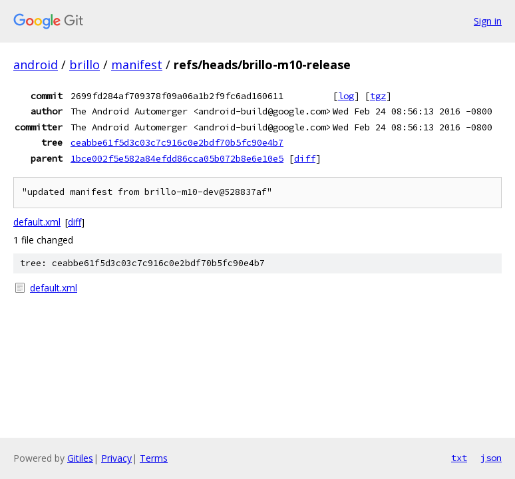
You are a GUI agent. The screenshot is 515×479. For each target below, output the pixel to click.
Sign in (488, 21)
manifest (136, 65)
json (491, 458)
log (346, 96)
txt (459, 458)
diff (304, 158)
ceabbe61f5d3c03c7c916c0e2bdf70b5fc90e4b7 (177, 142)
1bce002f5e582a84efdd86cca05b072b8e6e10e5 (177, 158)
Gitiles (80, 458)
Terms (154, 458)
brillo (84, 65)
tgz (378, 96)
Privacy (116, 458)
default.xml (37, 222)
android (35, 65)
